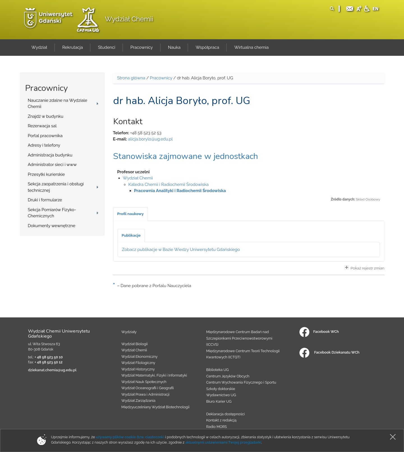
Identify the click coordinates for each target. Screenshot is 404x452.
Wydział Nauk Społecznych (144, 382)
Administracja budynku (50, 155)
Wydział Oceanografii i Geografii (147, 388)
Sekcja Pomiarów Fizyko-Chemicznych (52, 213)
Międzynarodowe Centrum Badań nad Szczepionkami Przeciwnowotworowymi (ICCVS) (239, 338)
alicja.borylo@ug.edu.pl (150, 139)
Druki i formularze (45, 199)
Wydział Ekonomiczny (139, 356)
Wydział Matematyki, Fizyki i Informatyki (154, 375)
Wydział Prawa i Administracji (145, 394)
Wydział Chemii (129, 19)
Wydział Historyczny (138, 369)
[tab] (130, 214)
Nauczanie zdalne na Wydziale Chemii (57, 103)
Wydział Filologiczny (138, 363)
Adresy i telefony (44, 145)
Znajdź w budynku (45, 116)
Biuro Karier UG (218, 401)
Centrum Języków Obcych (227, 376)
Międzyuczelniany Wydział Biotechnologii (155, 407)
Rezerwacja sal (42, 125)
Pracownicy (161, 77)
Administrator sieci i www (52, 164)
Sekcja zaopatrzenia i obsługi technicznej (56, 187)
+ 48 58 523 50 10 (49, 357)
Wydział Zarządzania (138, 400)
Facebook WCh (319, 331)
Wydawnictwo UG (221, 395)
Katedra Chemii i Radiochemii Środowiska (168, 184)
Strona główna (131, 77)
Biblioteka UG (217, 370)
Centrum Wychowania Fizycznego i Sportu (241, 382)
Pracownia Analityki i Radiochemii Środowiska (180, 190)
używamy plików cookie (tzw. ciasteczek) (130, 437)
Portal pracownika (45, 135)
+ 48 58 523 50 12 (49, 362)
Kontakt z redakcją (221, 420)
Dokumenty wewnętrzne (51, 225)
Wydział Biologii (134, 344)
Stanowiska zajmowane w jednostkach (185, 156)
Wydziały (129, 332)
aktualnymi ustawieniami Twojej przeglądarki (223, 442)
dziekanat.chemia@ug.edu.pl (52, 370)
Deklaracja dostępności (225, 414)
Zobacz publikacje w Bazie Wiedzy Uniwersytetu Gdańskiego (181, 249)
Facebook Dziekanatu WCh (329, 352)
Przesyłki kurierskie (46, 174)
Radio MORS (216, 427)
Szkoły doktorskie (220, 389)
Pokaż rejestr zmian (364, 267)
